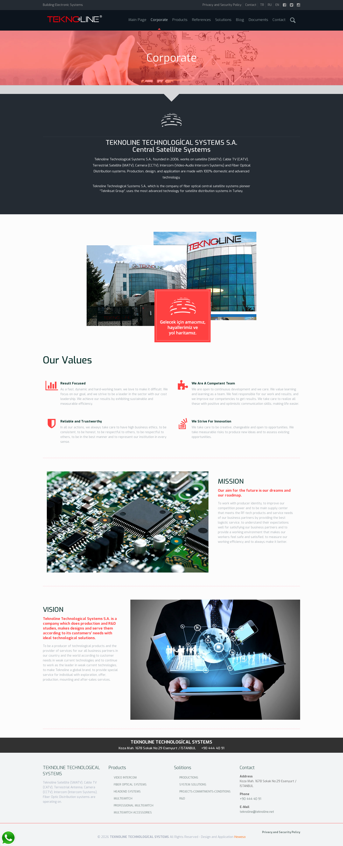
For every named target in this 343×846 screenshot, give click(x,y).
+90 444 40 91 (212, 748)
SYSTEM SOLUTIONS (192, 784)
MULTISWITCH (123, 798)
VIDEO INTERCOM (125, 777)
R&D (182, 798)
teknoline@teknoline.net (257, 812)
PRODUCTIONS (188, 777)
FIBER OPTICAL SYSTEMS (130, 784)
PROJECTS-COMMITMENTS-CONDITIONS (205, 791)
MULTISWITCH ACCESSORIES (133, 812)
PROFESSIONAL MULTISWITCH (133, 805)
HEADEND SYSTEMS (127, 791)
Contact (250, 5)
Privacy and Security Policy (222, 5)
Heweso (240, 837)
